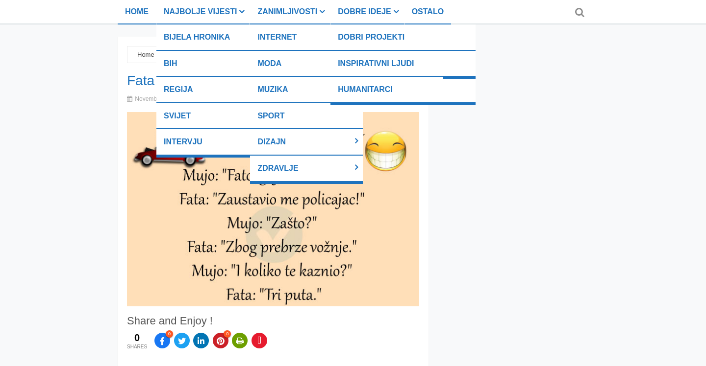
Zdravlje (277, 168)
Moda (269, 63)
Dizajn (271, 141)
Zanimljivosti (287, 11)
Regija (178, 89)
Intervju (183, 141)
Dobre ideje (364, 11)
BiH (170, 63)
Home (137, 11)
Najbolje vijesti (200, 11)
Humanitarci (365, 89)
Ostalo (428, 11)
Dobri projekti (371, 37)
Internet (277, 37)
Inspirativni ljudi (376, 63)
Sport (270, 116)
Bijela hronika (197, 37)
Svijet (177, 116)
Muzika (272, 89)
